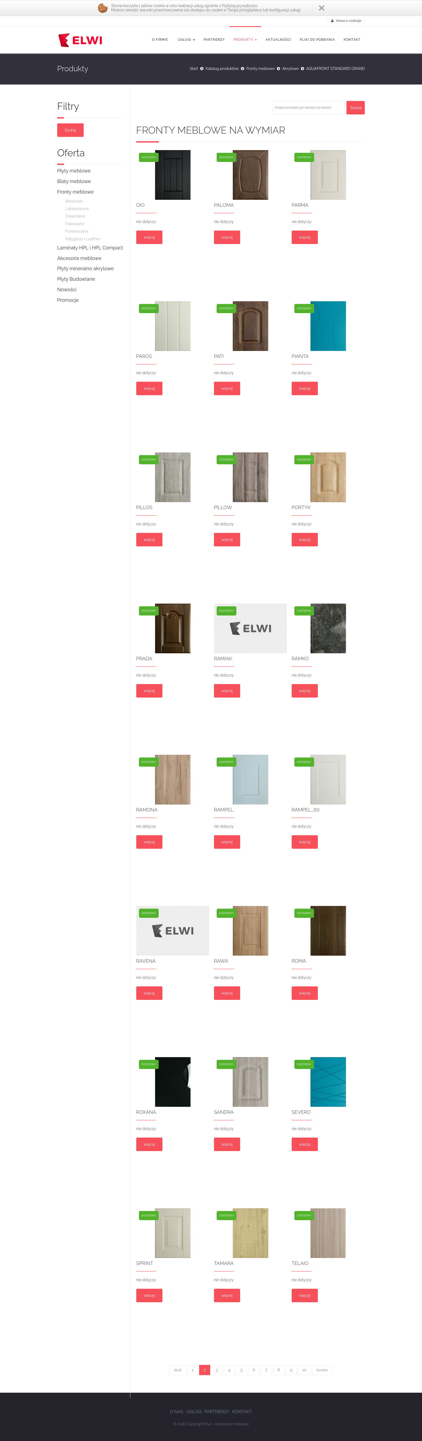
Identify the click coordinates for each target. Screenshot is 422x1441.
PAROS (144, 356)
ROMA (299, 961)
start (178, 1370)
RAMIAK (223, 658)
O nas (176, 1411)
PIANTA (300, 356)
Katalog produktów (222, 68)
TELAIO (300, 1263)
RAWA (221, 961)
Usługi (186, 40)
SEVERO (301, 1112)
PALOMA (224, 205)
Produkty (245, 40)
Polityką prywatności (239, 6)
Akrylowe (290, 68)
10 (304, 1370)
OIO (140, 205)
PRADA (144, 658)
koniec (322, 1370)
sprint (144, 1263)
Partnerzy (214, 40)
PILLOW (223, 507)
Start (194, 68)
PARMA (300, 205)
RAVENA (146, 961)
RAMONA (147, 810)
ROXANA (146, 1112)
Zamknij (321, 8)
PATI (219, 356)
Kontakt (352, 40)
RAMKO (300, 658)
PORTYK (301, 507)
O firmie (160, 40)
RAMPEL (223, 810)
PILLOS (144, 507)
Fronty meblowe (260, 68)
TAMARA (224, 1263)
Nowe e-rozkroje (346, 21)
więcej (149, 237)
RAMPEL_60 (305, 810)
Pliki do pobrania (317, 40)
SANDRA (224, 1112)
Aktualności (278, 40)
